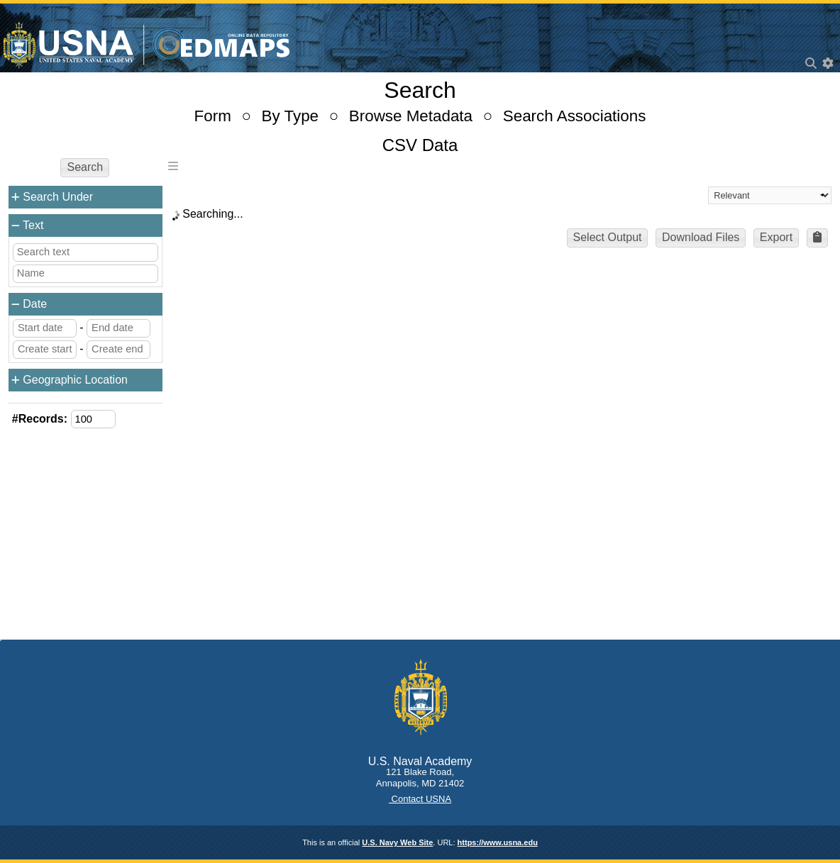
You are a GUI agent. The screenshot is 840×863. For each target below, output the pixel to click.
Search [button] (85, 167)
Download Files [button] (700, 237)
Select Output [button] (607, 237)
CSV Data (420, 145)
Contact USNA (420, 799)
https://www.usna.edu (498, 842)
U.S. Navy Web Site (397, 842)
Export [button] (776, 237)
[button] (817, 237)
